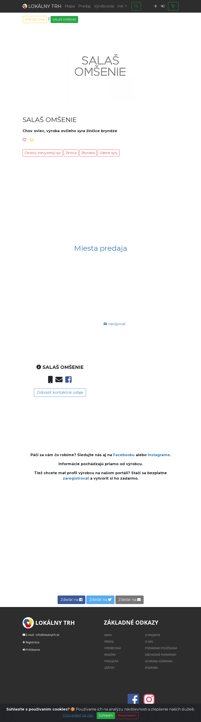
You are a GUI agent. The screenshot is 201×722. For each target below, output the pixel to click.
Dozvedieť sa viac (78, 715)
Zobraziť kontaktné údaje (60, 392)
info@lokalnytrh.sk (47, 635)
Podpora (151, 668)
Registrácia (33, 642)
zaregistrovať (76, 478)
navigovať (114, 324)
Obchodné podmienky (161, 655)
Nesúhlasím (127, 715)
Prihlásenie (33, 650)
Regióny (110, 655)
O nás (149, 642)
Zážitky (109, 668)
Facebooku (124, 455)
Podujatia (111, 661)
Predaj (84, 6)
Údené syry (108, 153)
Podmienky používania (161, 648)
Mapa (70, 6)
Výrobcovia (104, 6)
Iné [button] (120, 6)
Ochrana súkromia (159, 661)
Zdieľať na (71, 600)
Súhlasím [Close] (106, 715)
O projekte (152, 635)
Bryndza (88, 153)
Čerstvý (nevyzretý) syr (43, 153)
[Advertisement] (100, 201)
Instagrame (159, 455)
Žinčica (71, 153)
